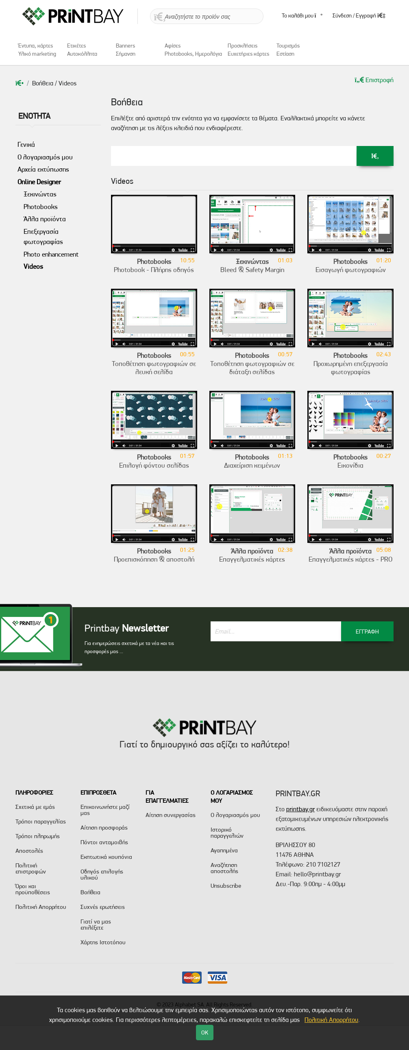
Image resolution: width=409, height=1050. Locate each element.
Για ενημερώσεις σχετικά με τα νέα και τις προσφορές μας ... (129, 647)
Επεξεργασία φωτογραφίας (43, 236)
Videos (33, 266)
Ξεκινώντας (40, 194)
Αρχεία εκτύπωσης (43, 169)
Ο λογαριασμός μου (45, 157)
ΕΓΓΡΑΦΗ (367, 631)
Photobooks (41, 207)
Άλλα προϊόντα (45, 219)
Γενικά (26, 144)
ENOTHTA (34, 116)
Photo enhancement (51, 254)
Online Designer (39, 182)
